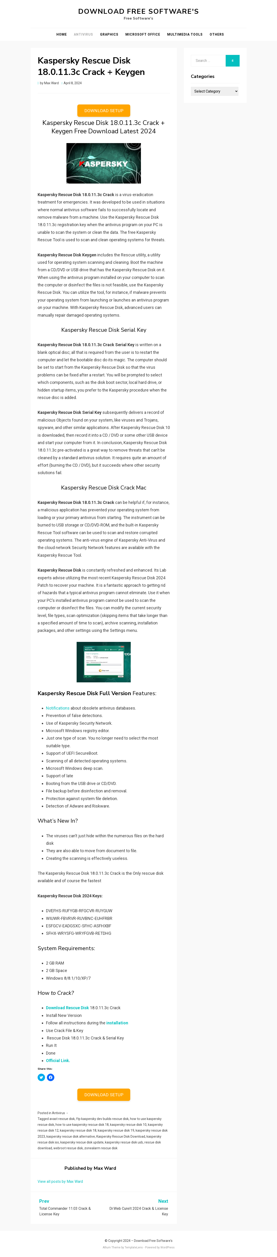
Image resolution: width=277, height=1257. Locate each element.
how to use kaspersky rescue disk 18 (82, 1124)
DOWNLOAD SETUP (103, 110)
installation (117, 1022)
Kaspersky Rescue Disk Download (120, 1136)
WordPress (167, 1247)
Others (217, 34)
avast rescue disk (62, 1119)
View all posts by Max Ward (60, 1181)
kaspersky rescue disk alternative (70, 1136)
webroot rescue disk (68, 1148)
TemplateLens (134, 1247)
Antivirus (83, 34)
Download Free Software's (138, 11)
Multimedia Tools (185, 34)
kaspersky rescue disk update (82, 1142)
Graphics (109, 34)
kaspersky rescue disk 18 (78, 1130)
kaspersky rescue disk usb (124, 1142)
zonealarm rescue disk (100, 1148)
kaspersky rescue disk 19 (116, 1130)
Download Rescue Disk (67, 1007)
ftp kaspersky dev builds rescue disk (102, 1119)
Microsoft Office (142, 34)
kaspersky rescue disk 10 (128, 1124)
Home (61, 34)
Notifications (58, 708)
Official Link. (58, 1060)
